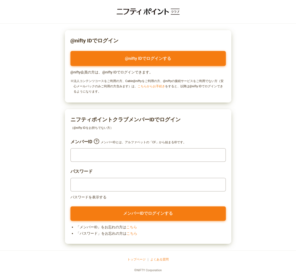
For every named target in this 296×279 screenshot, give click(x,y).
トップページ (136, 259)
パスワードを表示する (88, 197)
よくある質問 (159, 259)
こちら (131, 227)
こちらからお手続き (151, 86)
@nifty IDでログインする (148, 58)
